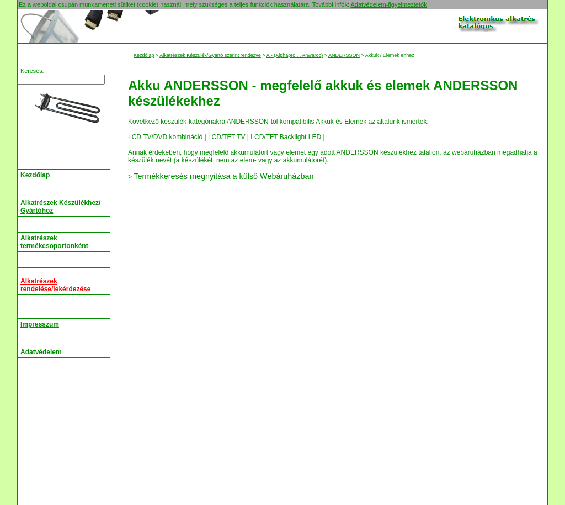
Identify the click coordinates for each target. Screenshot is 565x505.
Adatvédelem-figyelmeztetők (388, 4)
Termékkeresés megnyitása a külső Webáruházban (223, 176)
